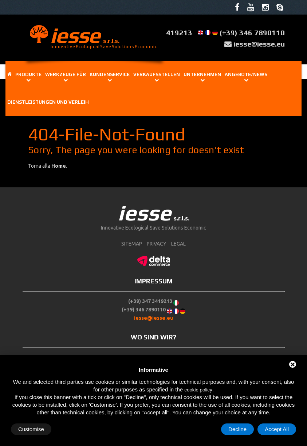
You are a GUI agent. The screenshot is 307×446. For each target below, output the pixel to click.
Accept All (277, 429)
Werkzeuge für (65, 74)
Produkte (28, 74)
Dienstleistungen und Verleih (48, 102)
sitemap (131, 244)
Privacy (156, 244)
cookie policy (198, 390)
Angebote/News (246, 74)
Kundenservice (110, 74)
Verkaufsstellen (156, 74)
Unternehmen (202, 74)
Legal (178, 244)
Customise (31, 429)
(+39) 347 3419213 (150, 301)
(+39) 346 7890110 (252, 32)
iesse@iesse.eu (259, 44)
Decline (237, 429)
